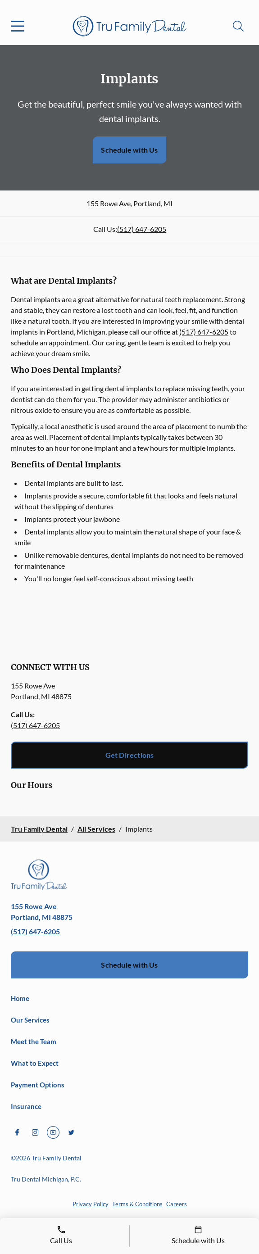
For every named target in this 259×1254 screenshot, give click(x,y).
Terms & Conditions (137, 1204)
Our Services (30, 1020)
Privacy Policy (91, 1204)
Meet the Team (33, 1041)
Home (20, 998)
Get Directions (129, 755)
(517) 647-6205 (141, 229)
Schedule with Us (129, 149)
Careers (176, 1204)
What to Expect (35, 1063)
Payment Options (37, 1085)
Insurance (26, 1106)
